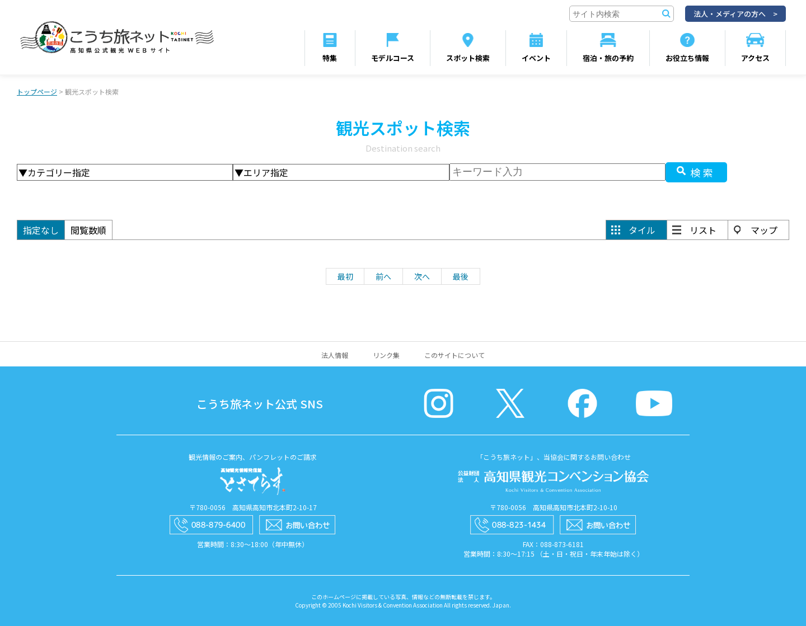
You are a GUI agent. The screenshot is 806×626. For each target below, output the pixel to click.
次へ (422, 276)
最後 (460, 276)
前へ (383, 276)
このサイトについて (454, 355)
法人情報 (334, 355)
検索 (703, 172)
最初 (345, 276)
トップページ (37, 91)
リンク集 (386, 355)
